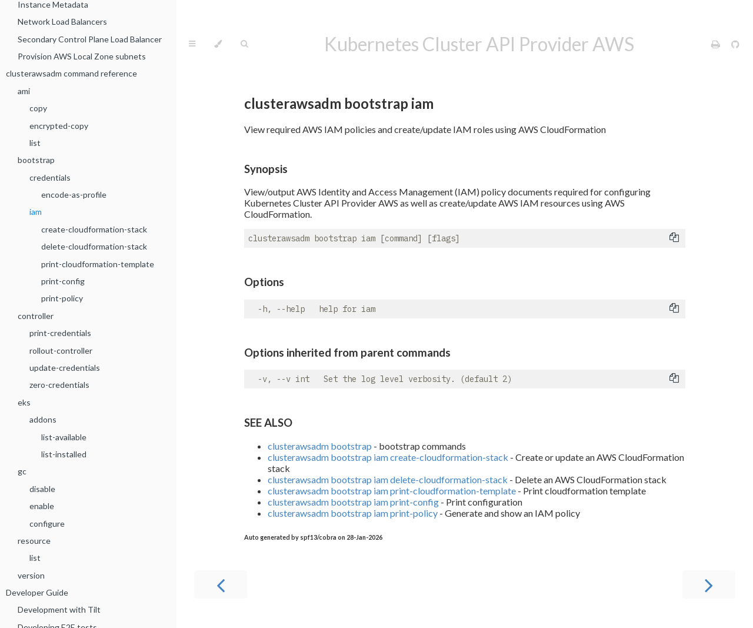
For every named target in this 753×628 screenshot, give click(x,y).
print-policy (62, 298)
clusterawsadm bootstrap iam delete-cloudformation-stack (388, 479)
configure (47, 524)
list (35, 143)
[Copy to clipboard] (674, 238)
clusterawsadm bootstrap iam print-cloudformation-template (392, 490)
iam (35, 212)
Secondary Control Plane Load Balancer (90, 39)
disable (42, 489)
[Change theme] (218, 44)
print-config (63, 281)
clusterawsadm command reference (71, 73)
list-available (63, 437)
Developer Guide (37, 592)
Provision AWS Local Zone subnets (82, 56)
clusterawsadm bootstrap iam (339, 103)
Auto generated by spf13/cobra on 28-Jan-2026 (313, 537)
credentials (50, 177)
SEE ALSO (268, 422)
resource (34, 541)
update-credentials (64, 368)
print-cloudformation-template (97, 264)
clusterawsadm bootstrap (320, 445)
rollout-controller (60, 350)
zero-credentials (59, 385)
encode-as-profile (73, 195)
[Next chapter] (708, 584)
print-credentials (60, 333)
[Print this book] (717, 43)
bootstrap (36, 160)
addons (42, 419)
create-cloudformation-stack (94, 229)
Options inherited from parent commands (347, 352)
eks (24, 402)
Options (264, 281)
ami (24, 91)
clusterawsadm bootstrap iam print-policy (353, 513)
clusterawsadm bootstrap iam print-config (353, 501)
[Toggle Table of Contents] (192, 44)
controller (36, 316)
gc (22, 471)
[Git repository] (735, 43)
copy (38, 108)
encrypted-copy (58, 126)
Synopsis (266, 168)
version (31, 575)
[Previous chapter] (220, 584)
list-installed (63, 454)
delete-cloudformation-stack (94, 246)
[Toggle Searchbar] (244, 44)
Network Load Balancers (62, 21)
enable (41, 506)
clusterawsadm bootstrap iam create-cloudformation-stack (388, 457)
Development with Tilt (59, 609)
